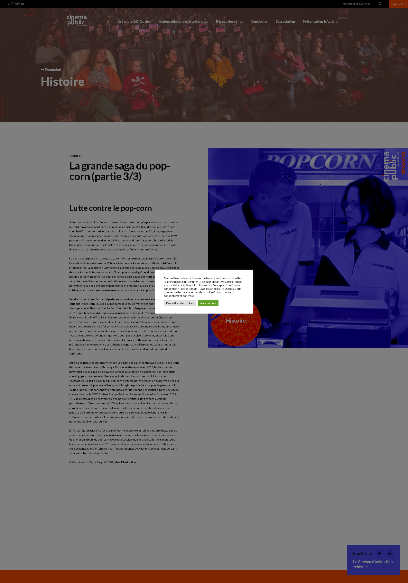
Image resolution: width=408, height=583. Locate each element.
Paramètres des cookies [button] (180, 303)
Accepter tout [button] (208, 303)
